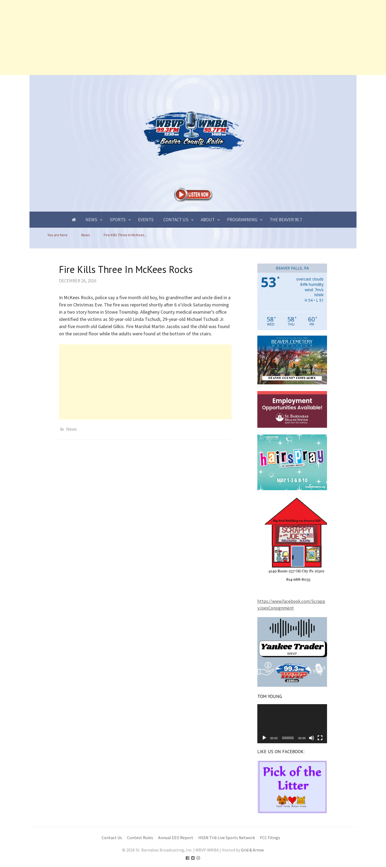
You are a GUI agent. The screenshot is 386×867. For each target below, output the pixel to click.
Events (146, 220)
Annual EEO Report (175, 837)
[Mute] (311, 738)
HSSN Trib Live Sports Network (226, 837)
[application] (292, 723)
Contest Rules (140, 837)
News (91, 220)
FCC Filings (270, 837)
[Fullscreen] (320, 738)
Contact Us (175, 220)
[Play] (264, 738)
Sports (118, 220)
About (208, 220)
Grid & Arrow (252, 850)
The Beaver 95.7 (286, 220)
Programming (242, 220)
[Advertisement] (161, 37)
